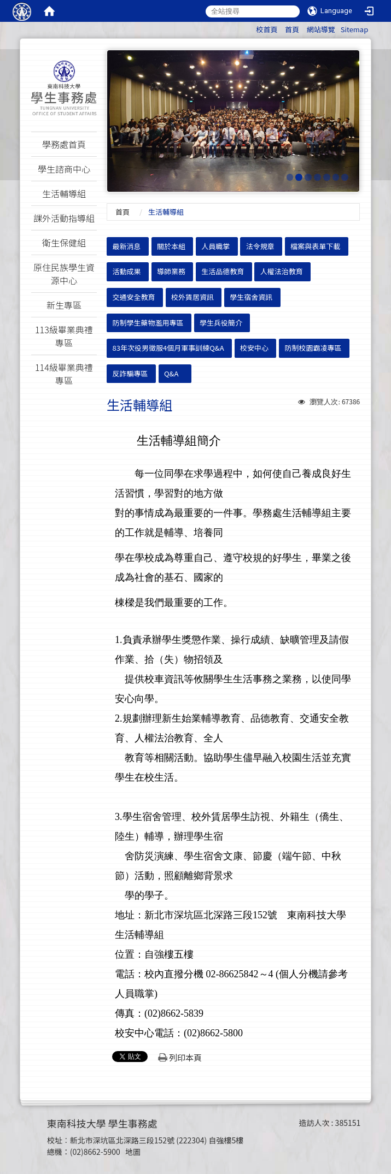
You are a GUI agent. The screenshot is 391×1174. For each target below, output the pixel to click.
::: (251, 27)
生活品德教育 (222, 271)
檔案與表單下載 (315, 246)
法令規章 (260, 246)
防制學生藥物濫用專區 (148, 322)
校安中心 (254, 348)
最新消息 (127, 246)
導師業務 (171, 271)
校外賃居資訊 (192, 297)
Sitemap (355, 29)
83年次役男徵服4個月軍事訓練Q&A (168, 348)
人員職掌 (215, 246)
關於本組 (171, 246)
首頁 (292, 29)
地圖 (133, 1151)
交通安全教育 (134, 297)
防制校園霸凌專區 (312, 348)
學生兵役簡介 (221, 322)
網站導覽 (321, 29)
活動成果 (127, 271)
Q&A (171, 373)
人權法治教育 (281, 271)
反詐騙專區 (130, 373)
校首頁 (266, 29)
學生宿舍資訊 (251, 297)
